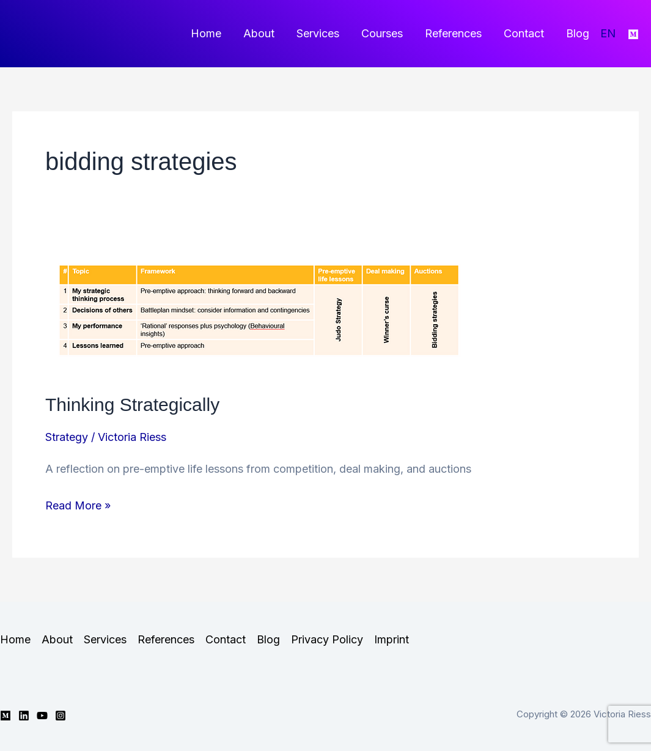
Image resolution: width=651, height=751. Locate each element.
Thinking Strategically (132, 404)
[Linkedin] (23, 715)
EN (608, 33)
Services (317, 33)
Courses (382, 33)
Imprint (391, 639)
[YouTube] (42, 715)
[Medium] (633, 34)
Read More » (78, 505)
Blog (577, 33)
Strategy (66, 437)
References (453, 33)
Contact (524, 33)
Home (206, 33)
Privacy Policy (327, 639)
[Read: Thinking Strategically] (259, 310)
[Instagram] (60, 715)
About (258, 33)
